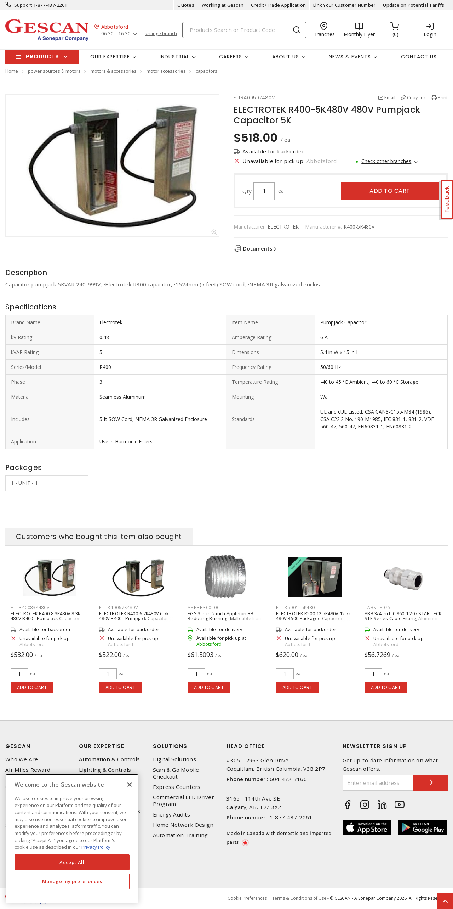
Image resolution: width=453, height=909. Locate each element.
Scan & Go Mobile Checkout (176, 773)
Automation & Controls (109, 759)
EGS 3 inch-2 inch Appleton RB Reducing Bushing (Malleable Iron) (225, 616)
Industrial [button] (174, 56)
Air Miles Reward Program (27, 773)
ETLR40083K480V (30, 607)
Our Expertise (101, 746)
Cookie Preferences (247, 898)
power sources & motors (54, 71)
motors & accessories (114, 71)
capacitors (206, 71)
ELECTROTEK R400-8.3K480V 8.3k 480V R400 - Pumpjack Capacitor (45, 616)
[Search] (244, 30)
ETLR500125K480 (295, 607)
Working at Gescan (222, 5)
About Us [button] (285, 56)
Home (11, 71)
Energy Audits (171, 814)
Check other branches (386, 161)
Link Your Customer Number (344, 5)
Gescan (17, 746)
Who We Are (21, 759)
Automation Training (180, 835)
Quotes (185, 5)
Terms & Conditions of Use (299, 898)
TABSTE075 (377, 607)
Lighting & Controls (105, 770)
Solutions (170, 746)
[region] (72, 838)
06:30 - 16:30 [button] (116, 34)
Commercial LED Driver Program (183, 800)
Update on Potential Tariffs (413, 5)
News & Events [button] (350, 56)
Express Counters (177, 787)
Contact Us (419, 56)
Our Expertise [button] (110, 56)
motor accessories (166, 71)
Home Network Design (183, 824)
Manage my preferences (72, 881)
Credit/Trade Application (278, 5)
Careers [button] (230, 56)
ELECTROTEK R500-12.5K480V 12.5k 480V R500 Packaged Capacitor (313, 616)
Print (443, 97)
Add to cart (389, 191)
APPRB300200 (203, 607)
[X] (129, 784)
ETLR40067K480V (118, 607)
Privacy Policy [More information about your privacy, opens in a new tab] (95, 847)
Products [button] (42, 56)
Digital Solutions (174, 759)
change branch (161, 34)
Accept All (72, 862)
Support (23, 5)
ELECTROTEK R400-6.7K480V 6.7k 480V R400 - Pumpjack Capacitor (134, 616)
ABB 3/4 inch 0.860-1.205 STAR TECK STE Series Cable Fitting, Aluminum (403, 616)
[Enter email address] (378, 783)
